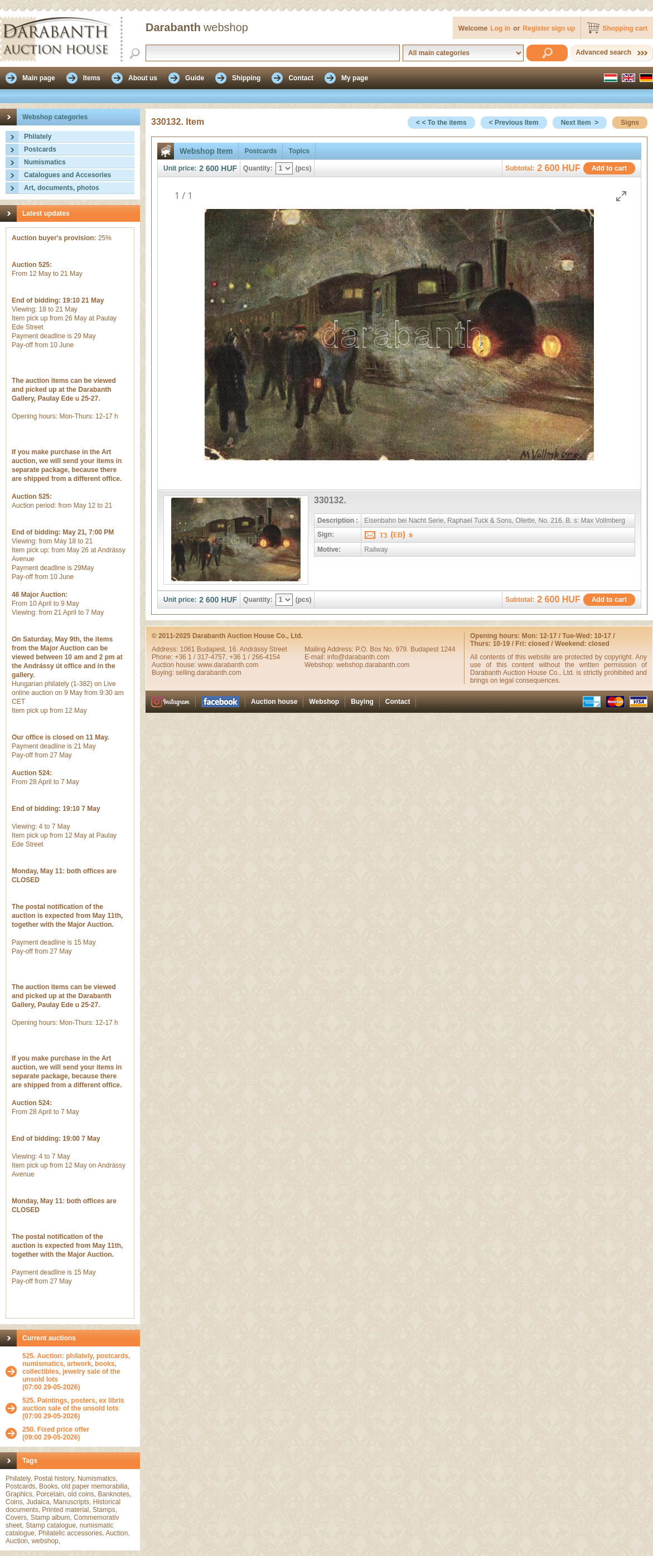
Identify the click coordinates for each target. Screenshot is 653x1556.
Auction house (274, 702)
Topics (298, 151)
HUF (229, 168)
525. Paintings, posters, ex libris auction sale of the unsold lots (73, 1404)
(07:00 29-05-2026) (78, 1371)
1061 (188, 649)
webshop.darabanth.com (372, 665)
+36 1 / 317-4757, (202, 657)
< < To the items (441, 123)
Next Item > (580, 123)
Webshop (324, 702)
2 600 (209, 168)
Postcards (40, 149)
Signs (630, 123)
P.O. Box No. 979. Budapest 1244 (405, 649)
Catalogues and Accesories (67, 175)
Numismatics (45, 162)
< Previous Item (514, 123)
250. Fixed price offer (55, 1429)
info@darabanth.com (358, 657)
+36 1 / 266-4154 (254, 657)
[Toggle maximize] (621, 196)
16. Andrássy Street (258, 649)
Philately (37, 136)
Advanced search (603, 52)
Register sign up (549, 28)
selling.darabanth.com (208, 673)
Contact (397, 702)
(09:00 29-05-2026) (55, 1433)
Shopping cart (624, 28)
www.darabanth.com (228, 665)
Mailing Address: (329, 649)
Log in (500, 28)
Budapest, (213, 649)
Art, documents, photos (61, 188)
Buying (362, 702)
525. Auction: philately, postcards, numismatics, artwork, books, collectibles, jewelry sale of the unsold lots (76, 1367)
